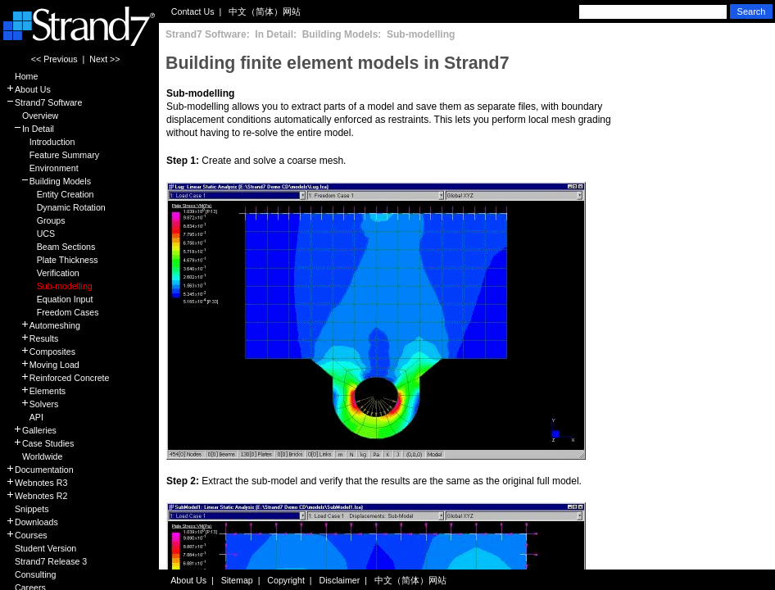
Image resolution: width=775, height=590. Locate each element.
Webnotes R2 (36, 496)
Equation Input (49, 299)
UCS (30, 233)
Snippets (27, 509)
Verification (42, 273)
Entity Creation (50, 194)
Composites (40, 351)
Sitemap (237, 580)
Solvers (32, 404)
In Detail (30, 129)
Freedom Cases (52, 312)
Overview (32, 115)
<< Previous (54, 59)
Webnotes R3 (36, 483)
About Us (28, 89)
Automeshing (43, 325)
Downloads (32, 522)
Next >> (104, 59)
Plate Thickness (52, 260)
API (24, 417)
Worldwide (34, 456)
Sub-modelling (49, 286)
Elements (36, 391)
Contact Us (193, 11)
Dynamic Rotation (56, 207)
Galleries (31, 430)
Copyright (286, 580)
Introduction (40, 142)
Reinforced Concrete (58, 378)
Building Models (48, 181)
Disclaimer (340, 580)
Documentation (40, 469)
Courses (27, 535)
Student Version (41, 548)
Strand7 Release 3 (46, 561)
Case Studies (40, 443)
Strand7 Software (44, 102)
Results (32, 338)
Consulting (31, 574)
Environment (42, 168)
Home (22, 76)
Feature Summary (52, 155)
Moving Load (42, 365)
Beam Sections (50, 247)
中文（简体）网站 (265, 11)
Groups (36, 220)
